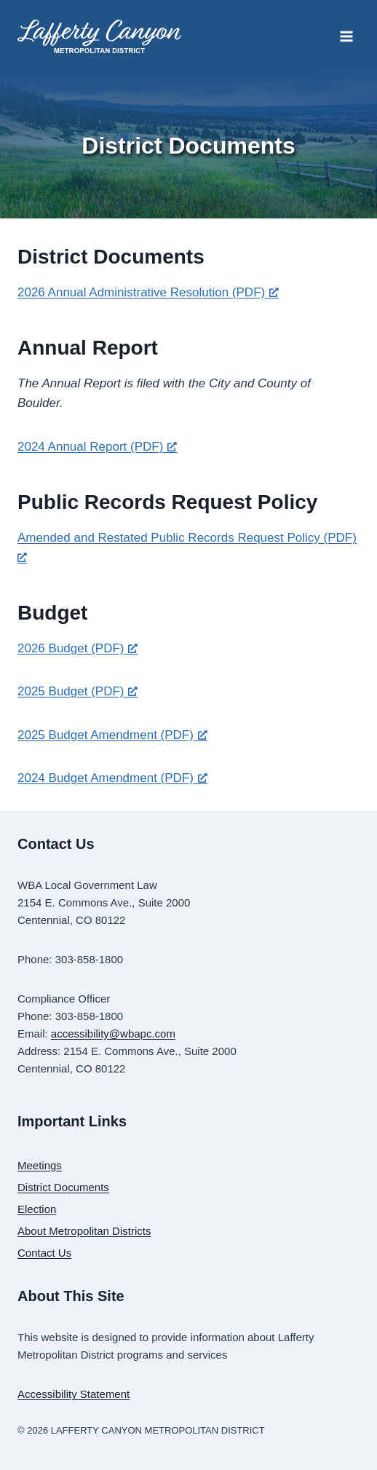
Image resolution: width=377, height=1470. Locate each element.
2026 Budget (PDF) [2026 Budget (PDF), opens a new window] (77, 648)
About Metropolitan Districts (84, 1231)
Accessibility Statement (73, 1394)
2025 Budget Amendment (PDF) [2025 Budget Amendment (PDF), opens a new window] (112, 735)
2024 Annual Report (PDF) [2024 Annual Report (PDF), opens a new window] (97, 447)
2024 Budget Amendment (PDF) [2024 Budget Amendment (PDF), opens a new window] (112, 778)
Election (36, 1209)
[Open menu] (346, 36)
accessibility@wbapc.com (113, 1033)
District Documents (63, 1187)
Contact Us (44, 1252)
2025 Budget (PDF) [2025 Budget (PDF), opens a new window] (77, 691)
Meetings (39, 1165)
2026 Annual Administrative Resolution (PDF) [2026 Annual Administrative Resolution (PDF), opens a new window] (148, 292)
